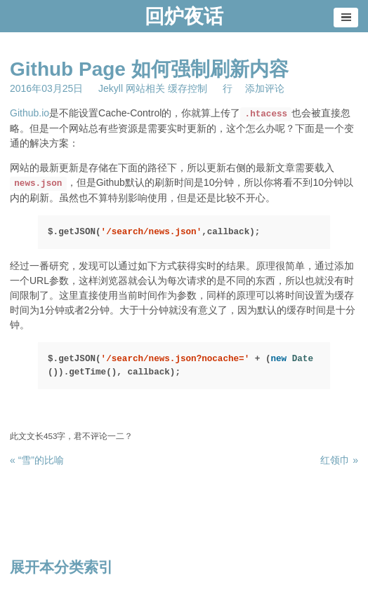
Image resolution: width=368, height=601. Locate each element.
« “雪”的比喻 (37, 460)
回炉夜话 (184, 16)
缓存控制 (187, 88)
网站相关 (145, 88)
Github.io (29, 113)
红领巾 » (339, 460)
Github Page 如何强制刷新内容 (149, 69)
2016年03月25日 (46, 88)
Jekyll (110, 88)
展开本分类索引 (61, 567)
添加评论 (264, 88)
